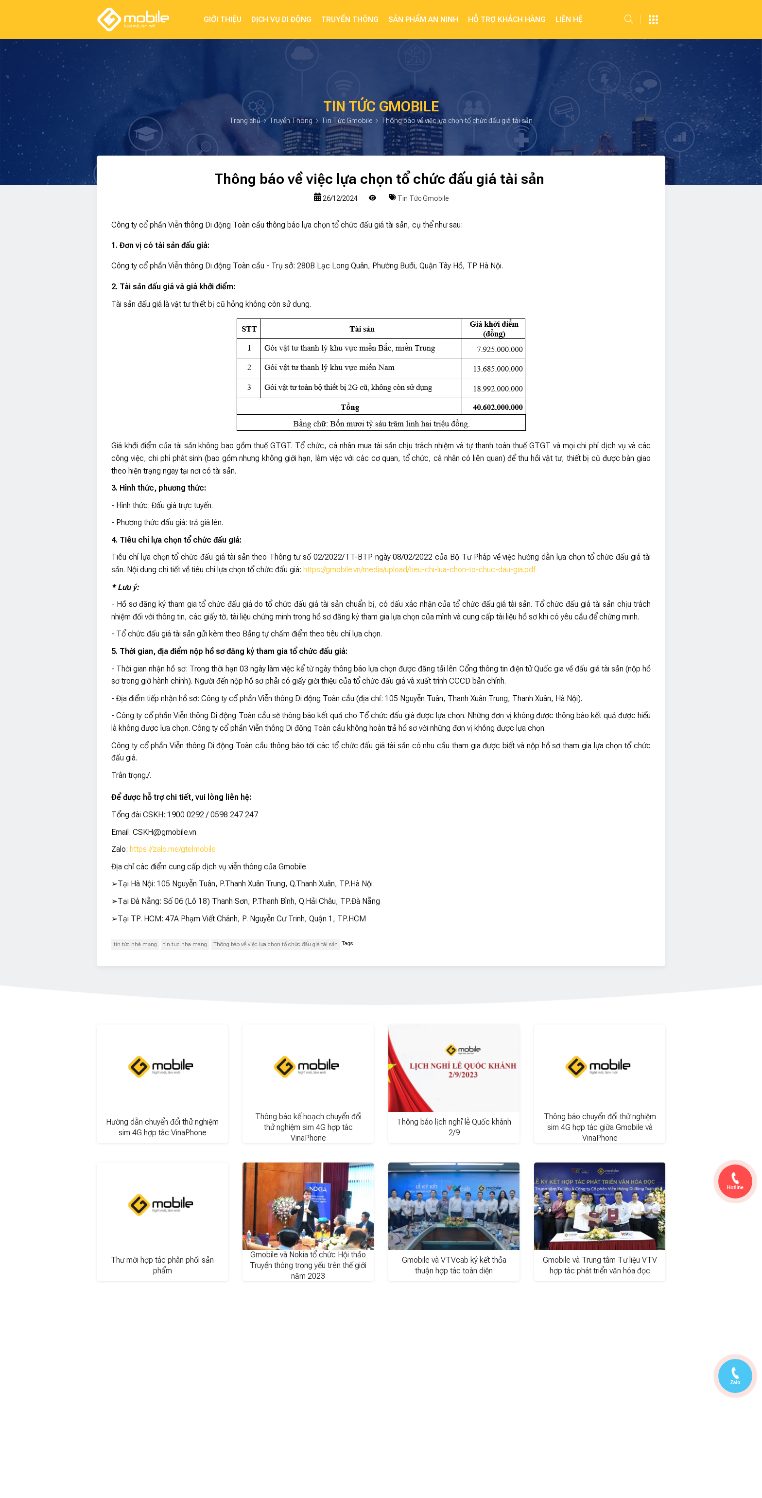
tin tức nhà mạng (135, 944)
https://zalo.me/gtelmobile (173, 849)
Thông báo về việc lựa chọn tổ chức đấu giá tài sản (275, 944)
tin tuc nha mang (185, 944)
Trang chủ (245, 120)
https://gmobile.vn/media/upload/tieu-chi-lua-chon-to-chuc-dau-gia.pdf (419, 569)
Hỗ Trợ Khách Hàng (507, 19)
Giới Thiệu (223, 19)
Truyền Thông (350, 19)
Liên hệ (569, 19)
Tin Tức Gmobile (347, 120)
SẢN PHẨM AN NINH (423, 19)
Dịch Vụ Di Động (281, 19)
